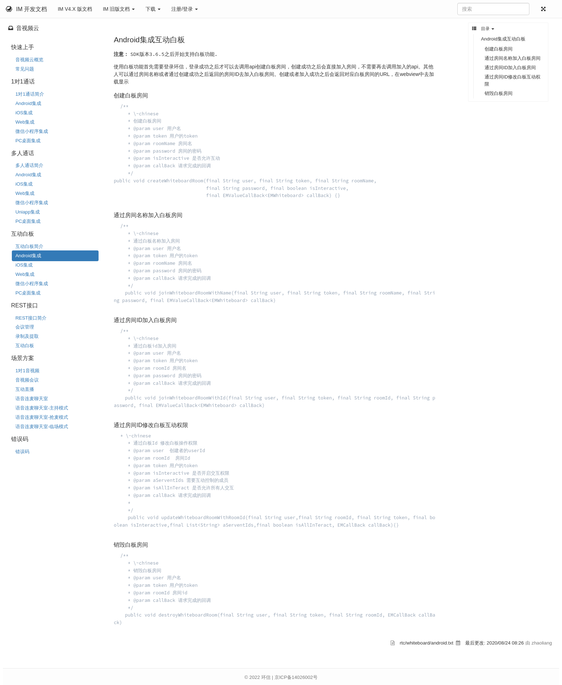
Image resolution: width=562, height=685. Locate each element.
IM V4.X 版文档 (75, 9)
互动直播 (24, 389)
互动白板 (24, 345)
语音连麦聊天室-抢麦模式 (41, 417)
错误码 (22, 451)
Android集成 (28, 103)
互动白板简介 (29, 246)
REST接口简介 (31, 318)
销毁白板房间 (499, 93)
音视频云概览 (29, 59)
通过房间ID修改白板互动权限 (512, 80)
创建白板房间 (499, 49)
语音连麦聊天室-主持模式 (41, 408)
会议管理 (24, 327)
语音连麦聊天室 (31, 398)
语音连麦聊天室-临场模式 (41, 426)
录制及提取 (27, 336)
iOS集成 (24, 112)
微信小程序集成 (31, 131)
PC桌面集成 (28, 140)
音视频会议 (27, 380)
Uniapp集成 (27, 212)
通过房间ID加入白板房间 (510, 67)
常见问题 (24, 69)
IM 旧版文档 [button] (119, 9)
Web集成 (24, 122)
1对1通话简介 (29, 94)
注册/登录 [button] (184, 9)
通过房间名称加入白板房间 (512, 58)
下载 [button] (153, 9)
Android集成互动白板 (503, 39)
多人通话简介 (29, 165)
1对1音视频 (27, 370)
